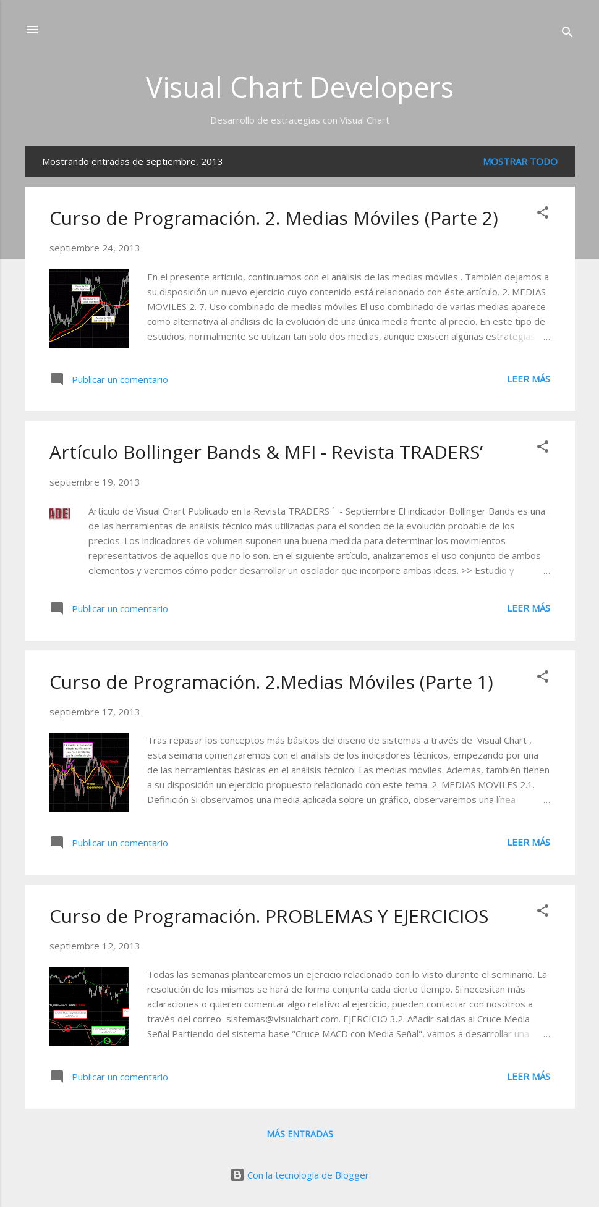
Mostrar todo (520, 161)
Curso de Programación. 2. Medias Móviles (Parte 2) (273, 217)
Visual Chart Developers (300, 87)
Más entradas (299, 1134)
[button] (542, 214)
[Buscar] (567, 34)
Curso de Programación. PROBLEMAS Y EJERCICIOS (268, 915)
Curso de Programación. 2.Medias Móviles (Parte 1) (271, 681)
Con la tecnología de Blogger (299, 1175)
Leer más (528, 378)
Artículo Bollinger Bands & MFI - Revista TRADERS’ (266, 452)
